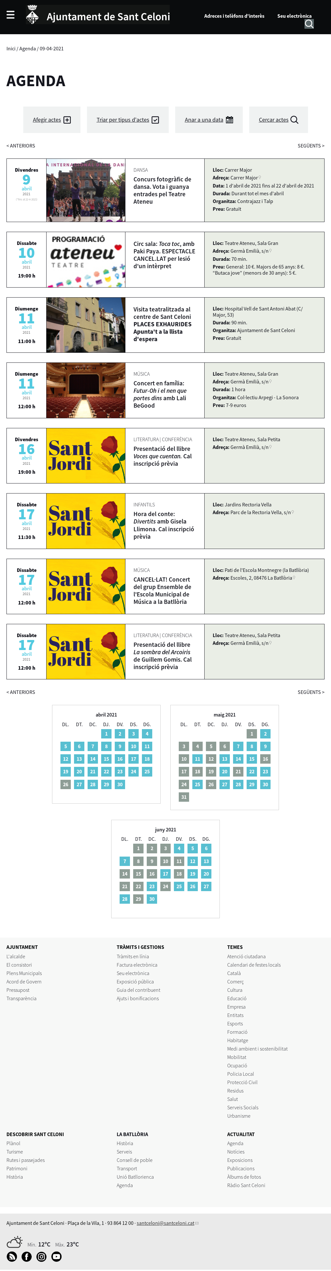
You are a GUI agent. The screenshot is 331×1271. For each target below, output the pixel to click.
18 (147, 759)
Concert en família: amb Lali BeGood (160, 394)
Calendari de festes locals (254, 964)
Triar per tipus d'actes (123, 119)
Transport (127, 1168)
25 (147, 771)
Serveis (124, 1151)
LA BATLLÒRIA (132, 1134)
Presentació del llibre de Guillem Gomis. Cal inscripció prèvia (162, 656)
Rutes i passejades (25, 1160)
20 (79, 771)
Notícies (235, 1151)
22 (106, 771)
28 (92, 784)
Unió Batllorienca (135, 1177)
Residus (235, 1090)
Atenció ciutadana (246, 956)
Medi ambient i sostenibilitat (257, 1048)
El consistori (19, 964)
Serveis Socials (242, 1107)
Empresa (236, 1006)
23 (120, 771)
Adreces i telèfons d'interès (234, 16)
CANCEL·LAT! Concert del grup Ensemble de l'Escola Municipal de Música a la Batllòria (162, 590)
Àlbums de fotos (244, 1177)
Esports (235, 1023)
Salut (232, 1099)
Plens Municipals (24, 973)
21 (92, 771)
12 (65, 759)
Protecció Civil (242, 1082)
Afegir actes (47, 119)
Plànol (13, 1143)
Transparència (21, 998)
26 (192, 886)
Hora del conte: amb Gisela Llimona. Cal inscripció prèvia (163, 525)
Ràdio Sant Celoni (246, 1185)
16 (120, 759)
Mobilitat (236, 1057)
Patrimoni (16, 1168)
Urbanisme (239, 1116)
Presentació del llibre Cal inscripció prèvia (162, 456)
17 (133, 759)
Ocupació (237, 1065)
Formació (237, 1032)
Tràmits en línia (133, 956)
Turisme (14, 1151)
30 (120, 784)
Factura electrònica (137, 964)
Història (14, 1177)
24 (133, 771)
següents (311, 145)
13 (79, 759)
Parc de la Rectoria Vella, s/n (260, 512)
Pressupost (17, 990)
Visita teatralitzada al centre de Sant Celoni (162, 324)
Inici (11, 48)
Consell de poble (135, 1160)
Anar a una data (204, 119)
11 (147, 746)
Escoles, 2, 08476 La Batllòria (261, 577)
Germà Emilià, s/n (249, 251)
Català (234, 973)
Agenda (27, 48)
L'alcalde (15, 956)
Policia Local (240, 1074)
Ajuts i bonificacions (138, 998)
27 (79, 784)
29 (106, 784)
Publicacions (240, 1168)
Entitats (235, 1015)
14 (92, 759)
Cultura (234, 990)
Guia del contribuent (138, 990)
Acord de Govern (24, 981)
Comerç (235, 981)
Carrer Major (244, 177)
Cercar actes (274, 119)
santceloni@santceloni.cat (165, 1223)
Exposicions (239, 1160)
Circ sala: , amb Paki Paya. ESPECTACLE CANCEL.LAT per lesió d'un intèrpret (164, 255)
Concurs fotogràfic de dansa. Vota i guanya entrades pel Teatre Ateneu (162, 190)
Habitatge (237, 1040)
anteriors (20, 145)
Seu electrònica (294, 16)
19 (65, 771)
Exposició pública (135, 981)
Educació (237, 998)
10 (133, 746)
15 (106, 759)
